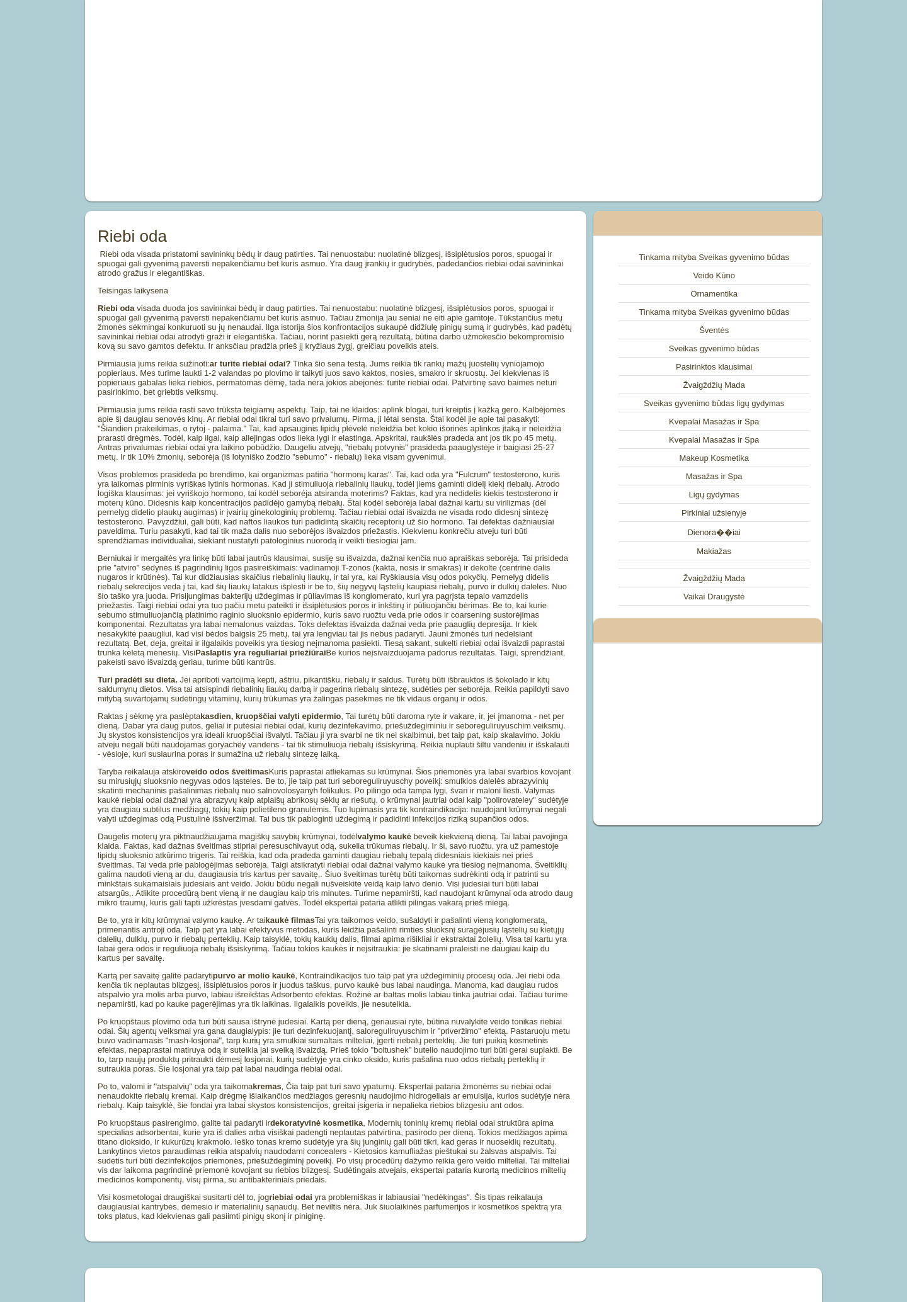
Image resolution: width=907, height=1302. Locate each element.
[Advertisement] (311, 101)
